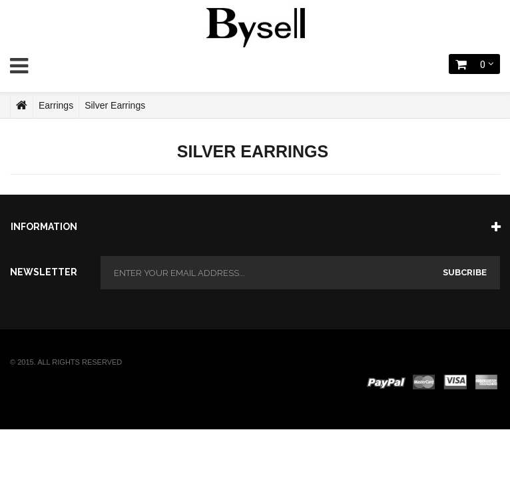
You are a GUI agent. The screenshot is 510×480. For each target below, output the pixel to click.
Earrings (56, 105)
